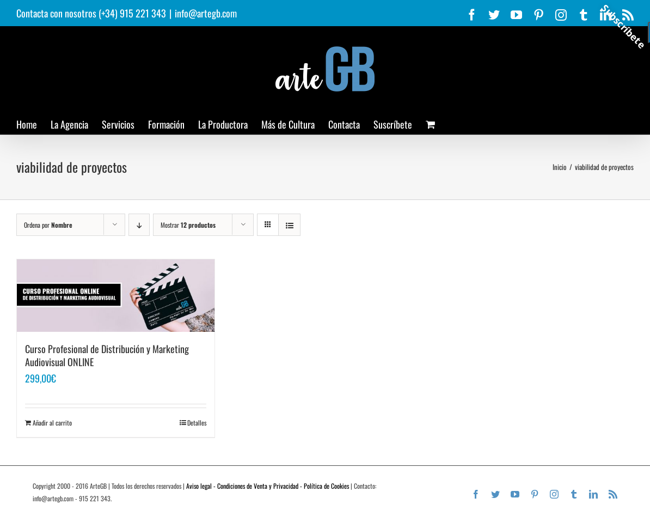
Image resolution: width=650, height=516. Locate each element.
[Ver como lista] (289, 224)
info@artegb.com (206, 13)
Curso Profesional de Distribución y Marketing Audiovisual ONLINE (107, 355)
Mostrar (188, 224)
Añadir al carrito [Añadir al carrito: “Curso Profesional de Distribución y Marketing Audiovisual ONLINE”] (52, 422)
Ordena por (48, 224)
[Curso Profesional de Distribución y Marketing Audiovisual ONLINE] (115, 295)
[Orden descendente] (139, 225)
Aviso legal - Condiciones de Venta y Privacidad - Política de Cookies (267, 485)
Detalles (196, 422)
